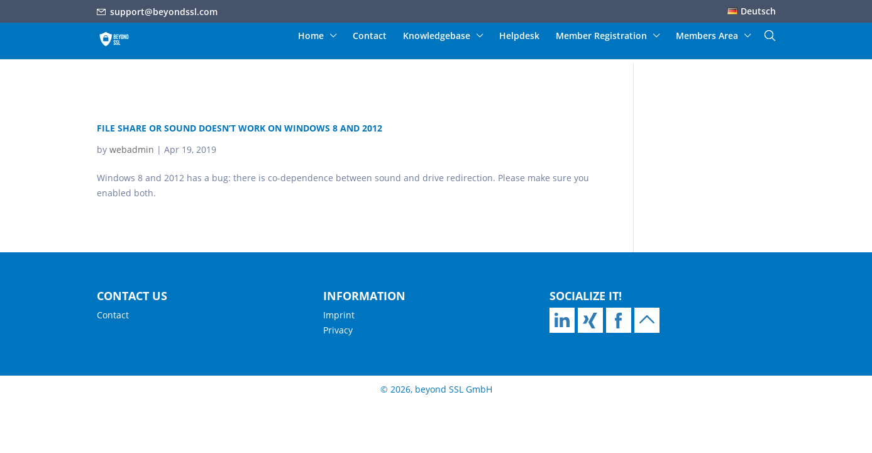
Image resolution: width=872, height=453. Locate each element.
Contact (370, 36)
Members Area (707, 36)
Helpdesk (519, 36)
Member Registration (601, 36)
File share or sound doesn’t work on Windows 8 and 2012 (239, 128)
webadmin (131, 149)
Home (311, 36)
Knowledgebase (436, 36)
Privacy (338, 330)
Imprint (339, 315)
